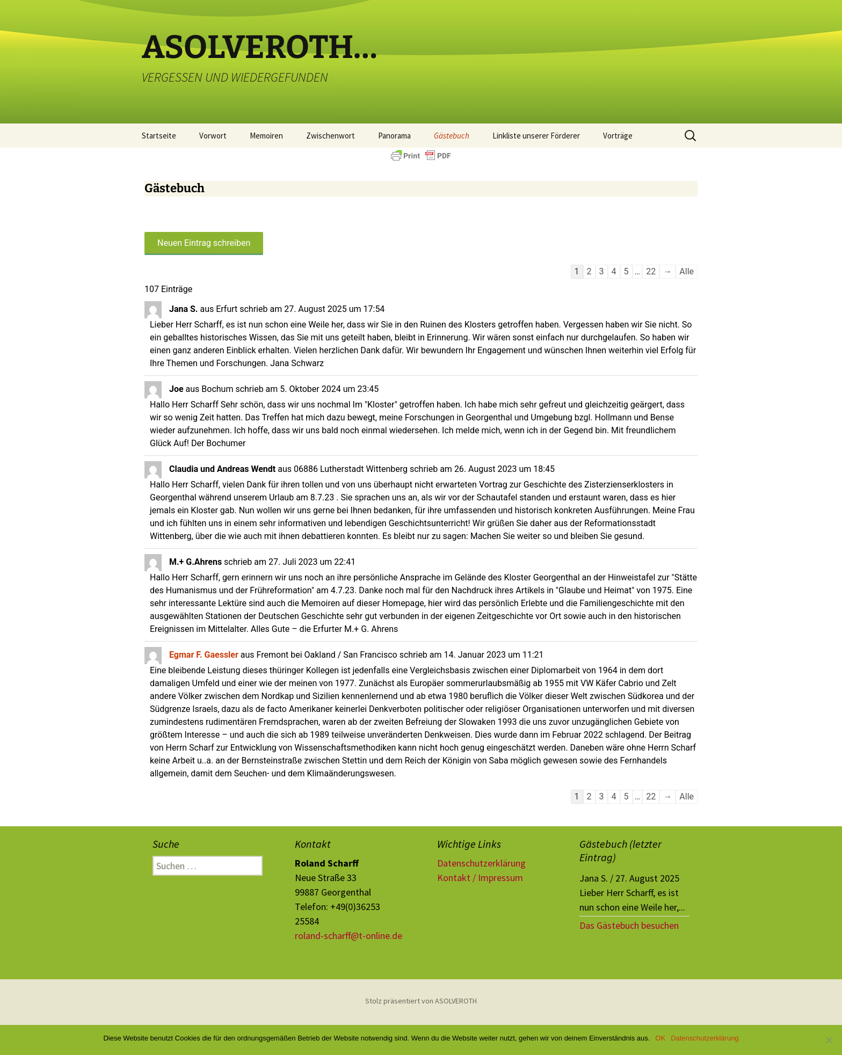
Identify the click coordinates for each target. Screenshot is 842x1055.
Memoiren (266, 135)
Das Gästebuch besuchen (629, 925)
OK (660, 1038)
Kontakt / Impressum (480, 877)
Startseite (159, 135)
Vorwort (213, 135)
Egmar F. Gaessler (203, 655)
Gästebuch (451, 135)
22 (651, 271)
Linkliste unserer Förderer (536, 135)
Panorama (394, 135)
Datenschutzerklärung (481, 863)
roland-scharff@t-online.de (348, 935)
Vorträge (618, 135)
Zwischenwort (330, 135)
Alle (686, 271)
